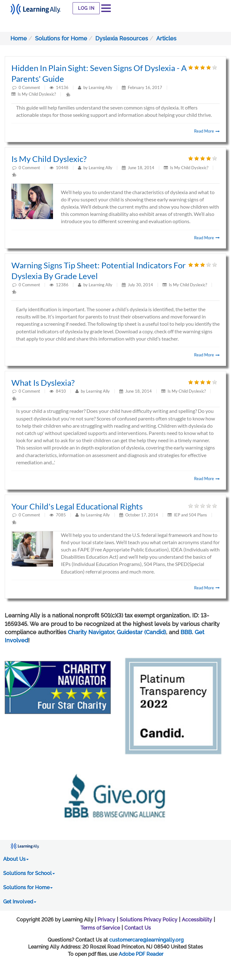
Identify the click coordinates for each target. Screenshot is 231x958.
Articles (166, 38)
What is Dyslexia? (42, 383)
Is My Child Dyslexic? (37, 94)
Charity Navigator (91, 632)
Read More (207, 131)
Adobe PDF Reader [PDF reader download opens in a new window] (141, 954)
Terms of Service (100, 928)
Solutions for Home (61, 38)
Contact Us (137, 928)
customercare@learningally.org (146, 940)
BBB (186, 632)
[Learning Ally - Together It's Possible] (35, 7)
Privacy (106, 920)
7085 (61, 514)
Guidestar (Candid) (141, 632)
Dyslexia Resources (121, 38)
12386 (62, 284)
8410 (61, 391)
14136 (62, 87)
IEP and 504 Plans (190, 514)
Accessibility (197, 920)
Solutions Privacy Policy (148, 920)
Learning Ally (100, 87)
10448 (62, 167)
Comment (31, 87)
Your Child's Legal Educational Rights (77, 506)
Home (18, 38)
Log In (86, 8)
